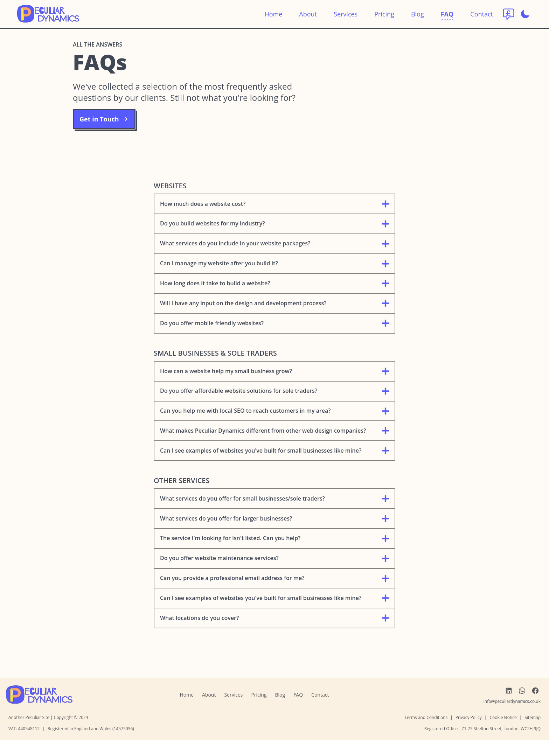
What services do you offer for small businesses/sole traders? (274, 499)
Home (273, 14)
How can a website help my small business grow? (274, 371)
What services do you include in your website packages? (274, 243)
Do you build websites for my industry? (274, 223)
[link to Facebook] (535, 690)
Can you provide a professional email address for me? (274, 578)
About (308, 14)
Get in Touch (104, 119)
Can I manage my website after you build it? (274, 263)
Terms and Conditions (425, 717)
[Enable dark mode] (525, 14)
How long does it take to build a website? (274, 283)
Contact (481, 14)
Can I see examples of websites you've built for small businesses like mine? (274, 451)
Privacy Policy (469, 717)
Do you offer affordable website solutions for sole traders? (274, 391)
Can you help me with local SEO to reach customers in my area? (274, 411)
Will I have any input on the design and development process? (274, 303)
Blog (417, 14)
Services (345, 14)
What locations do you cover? (274, 618)
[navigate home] (39, 695)
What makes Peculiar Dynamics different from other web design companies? (274, 431)
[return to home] (48, 14)
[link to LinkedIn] (508, 690)
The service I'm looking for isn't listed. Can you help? (274, 538)
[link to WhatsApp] (522, 690)
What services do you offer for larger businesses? (274, 519)
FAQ (447, 14)
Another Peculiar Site (29, 717)
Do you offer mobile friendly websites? (274, 323)
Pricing (384, 14)
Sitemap (532, 717)
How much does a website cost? (274, 204)
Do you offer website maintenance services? (274, 558)
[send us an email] (512, 701)
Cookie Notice (502, 717)
